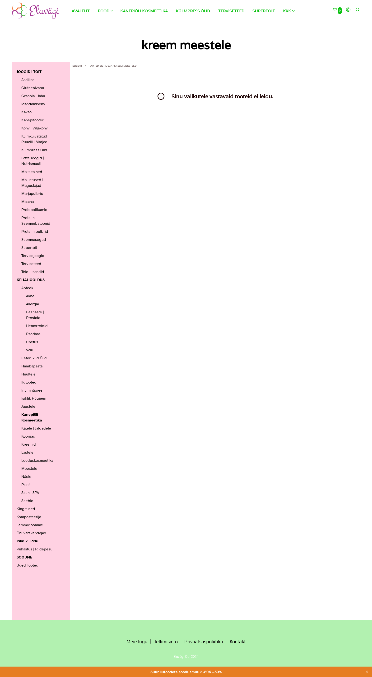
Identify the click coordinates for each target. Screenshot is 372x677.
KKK (287, 11)
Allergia (32, 304)
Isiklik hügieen (33, 398)
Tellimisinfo (166, 641)
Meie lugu (136, 641)
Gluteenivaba (32, 87)
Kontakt (238, 641)
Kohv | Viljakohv (34, 128)
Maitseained (31, 171)
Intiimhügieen (33, 390)
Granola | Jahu (33, 95)
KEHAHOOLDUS (31, 279)
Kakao (26, 112)
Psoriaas (33, 333)
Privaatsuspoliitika (203, 641)
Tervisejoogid (32, 255)
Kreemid (28, 444)
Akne (30, 295)
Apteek (27, 287)
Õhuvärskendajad (31, 533)
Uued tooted (27, 565)
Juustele (28, 406)
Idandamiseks (33, 103)
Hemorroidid (37, 325)
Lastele (27, 452)
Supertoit (263, 11)
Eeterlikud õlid (34, 358)
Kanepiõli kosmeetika (144, 11)
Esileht (77, 65)
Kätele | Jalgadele (36, 428)
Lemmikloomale (30, 524)
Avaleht (81, 11)
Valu (29, 350)
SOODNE (24, 557)
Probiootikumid (34, 209)
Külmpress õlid (193, 11)
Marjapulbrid (32, 193)
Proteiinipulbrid (34, 231)
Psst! (25, 484)
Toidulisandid (32, 271)
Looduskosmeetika (37, 460)
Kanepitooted (32, 120)
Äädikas (27, 79)
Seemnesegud (33, 239)
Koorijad (28, 436)
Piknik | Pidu (27, 541)
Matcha (27, 201)
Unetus (32, 341)
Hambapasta (31, 366)
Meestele (29, 468)
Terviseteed (231, 11)
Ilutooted (29, 382)
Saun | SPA (30, 492)
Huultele (28, 374)
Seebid (27, 500)
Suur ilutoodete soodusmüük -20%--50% (186, 671)
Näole (26, 476)
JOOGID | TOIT (29, 71)
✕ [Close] (366, 672)
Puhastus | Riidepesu (34, 549)
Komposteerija (29, 516)
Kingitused (26, 508)
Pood (103, 11)
